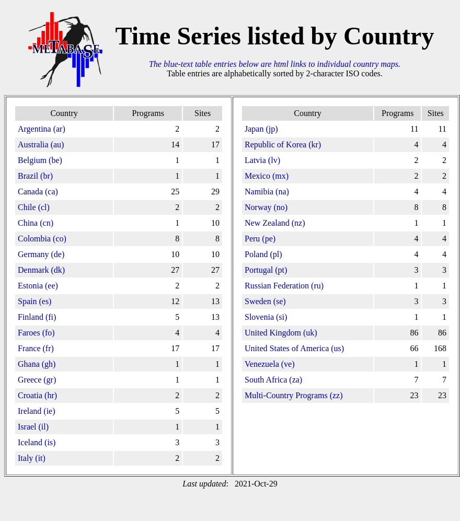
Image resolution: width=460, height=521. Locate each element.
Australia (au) (41, 144)
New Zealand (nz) (275, 222)
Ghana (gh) (36, 364)
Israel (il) (33, 426)
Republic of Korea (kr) (283, 144)
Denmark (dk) (41, 269)
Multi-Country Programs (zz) (294, 395)
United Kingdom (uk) (281, 332)
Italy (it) (31, 458)
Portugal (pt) (266, 269)
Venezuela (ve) (270, 364)
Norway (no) (266, 207)
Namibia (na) (267, 191)
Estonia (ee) (38, 285)
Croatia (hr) (37, 395)
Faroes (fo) (36, 332)
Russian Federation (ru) (284, 285)
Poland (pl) (263, 254)
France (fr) (36, 348)
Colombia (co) (42, 238)
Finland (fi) (37, 316)
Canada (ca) (38, 191)
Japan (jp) (261, 128)
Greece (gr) (37, 379)
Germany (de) (41, 254)
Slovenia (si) (266, 316)
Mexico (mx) (267, 175)
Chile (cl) (34, 207)
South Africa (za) (273, 379)
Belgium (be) (40, 160)
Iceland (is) (36, 442)
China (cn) (35, 222)
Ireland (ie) (36, 411)
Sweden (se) (265, 301)
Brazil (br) (35, 175)
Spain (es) (34, 301)
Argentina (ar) (41, 128)
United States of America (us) (294, 348)
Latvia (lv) (262, 160)
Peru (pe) (260, 238)
